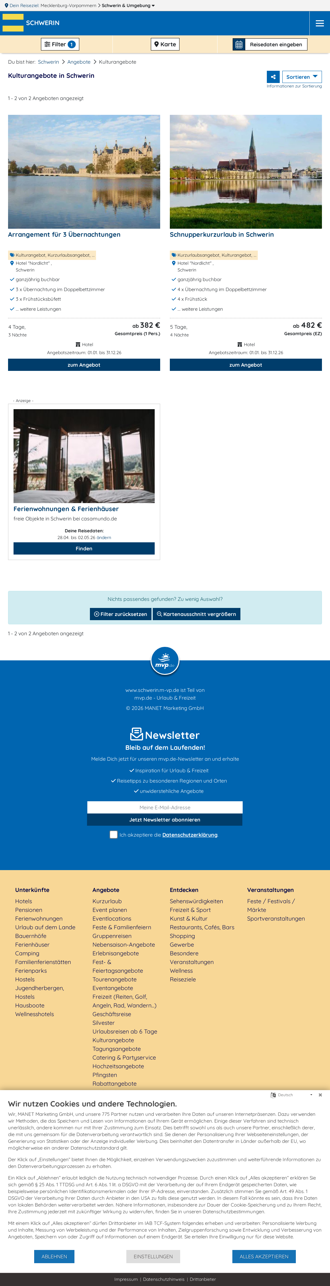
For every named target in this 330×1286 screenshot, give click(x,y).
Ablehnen (54, 1256)
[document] (165, 1174)
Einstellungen (153, 1256)
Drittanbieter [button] (203, 1279)
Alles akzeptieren (264, 1256)
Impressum (126, 1279)
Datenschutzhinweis (164, 1279)
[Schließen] (320, 1095)
